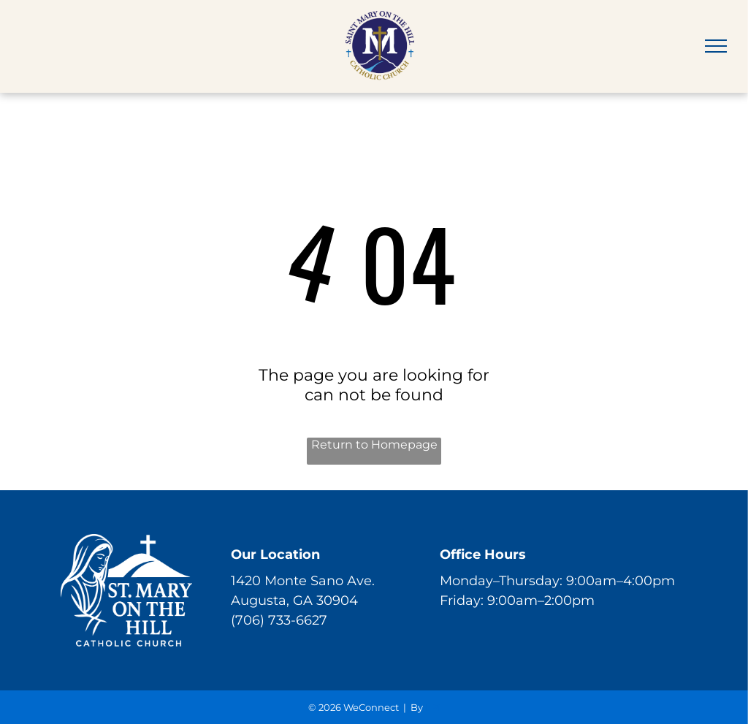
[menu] (716, 46)
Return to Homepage (374, 444)
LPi (432, 707)
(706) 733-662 (275, 620)
